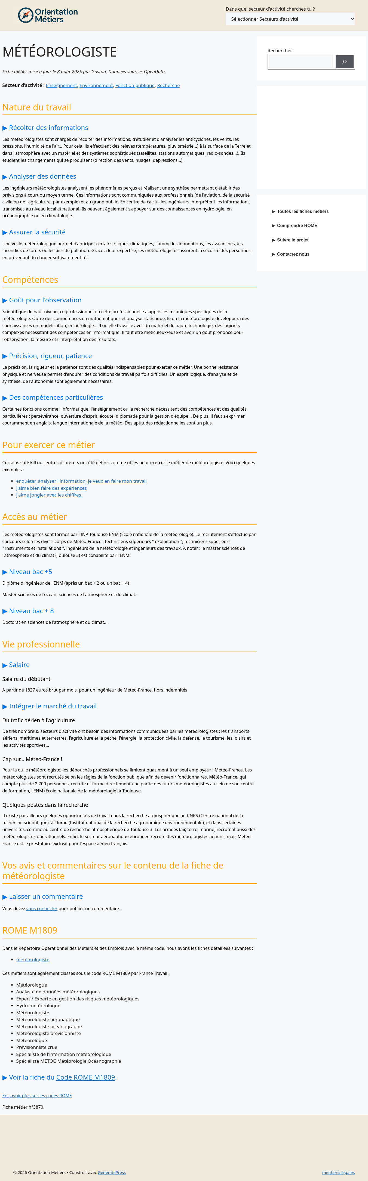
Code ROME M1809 (85, 1076)
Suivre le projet (293, 240)
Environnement (96, 85)
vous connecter (41, 909)
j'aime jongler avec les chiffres (48, 495)
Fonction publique (135, 85)
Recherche (168, 85)
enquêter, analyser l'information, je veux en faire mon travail (81, 481)
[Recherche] (345, 61)
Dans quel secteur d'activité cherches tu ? (270, 9)
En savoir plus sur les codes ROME (37, 1096)
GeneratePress (112, 1172)
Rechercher (280, 50)
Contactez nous (293, 254)
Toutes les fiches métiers (303, 211)
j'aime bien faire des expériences (51, 488)
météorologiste (33, 959)
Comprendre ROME (297, 225)
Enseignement (61, 85)
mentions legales (338, 1172)
